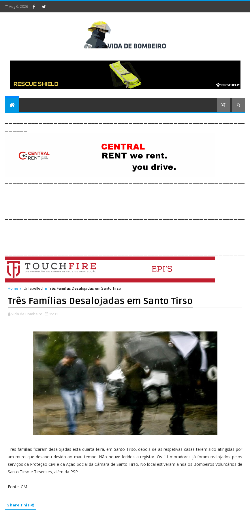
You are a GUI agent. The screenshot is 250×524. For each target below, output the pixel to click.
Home (13, 288)
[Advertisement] (110, 198)
